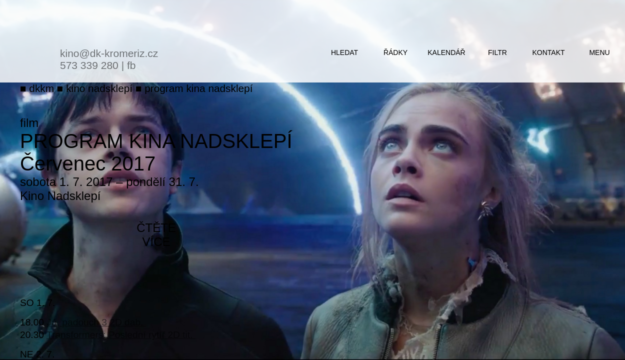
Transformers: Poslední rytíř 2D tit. (121, 335)
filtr (497, 52)
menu (599, 52)
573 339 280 (89, 65)
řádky (396, 52)
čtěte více (156, 234)
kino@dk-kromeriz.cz (109, 53)
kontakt (548, 52)
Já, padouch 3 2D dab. (96, 322)
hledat (344, 52)
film (29, 123)
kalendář (446, 52)
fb (131, 65)
